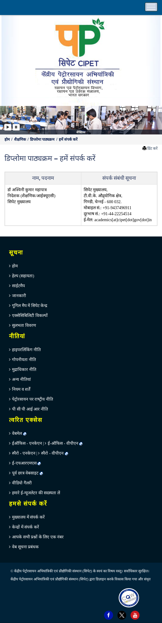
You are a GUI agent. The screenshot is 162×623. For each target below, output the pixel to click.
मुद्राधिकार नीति (24, 369)
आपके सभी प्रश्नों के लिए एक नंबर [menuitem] (38, 537)
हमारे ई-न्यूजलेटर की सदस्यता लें (36, 493)
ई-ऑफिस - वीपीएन (63, 443)
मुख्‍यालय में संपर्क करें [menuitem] (28, 517)
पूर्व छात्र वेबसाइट (27, 473)
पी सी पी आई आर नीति (30, 409)
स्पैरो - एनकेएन (23, 453)
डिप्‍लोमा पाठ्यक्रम (43, 139)
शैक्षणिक (20, 139)
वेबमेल (19, 433)
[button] (8, 120)
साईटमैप (18, 286)
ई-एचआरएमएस (26, 463)
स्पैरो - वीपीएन (52, 453)
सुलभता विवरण (24, 325)
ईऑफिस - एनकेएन (27, 443)
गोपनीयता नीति (24, 359)
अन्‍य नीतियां (21, 379)
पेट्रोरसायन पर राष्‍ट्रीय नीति (32, 399)
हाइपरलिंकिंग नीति (26, 350)
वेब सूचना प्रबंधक (25, 547)
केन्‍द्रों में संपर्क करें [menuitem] (25, 527)
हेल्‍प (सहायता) (23, 276)
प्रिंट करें (152, 148)
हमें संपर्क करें (68, 139)
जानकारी (19, 295)
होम (7, 139)
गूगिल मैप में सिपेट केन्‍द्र (29, 305)
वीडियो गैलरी (22, 483)
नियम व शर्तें (21, 389)
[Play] (7, 127)
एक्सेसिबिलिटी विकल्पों (30, 315)
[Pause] (16, 127)
